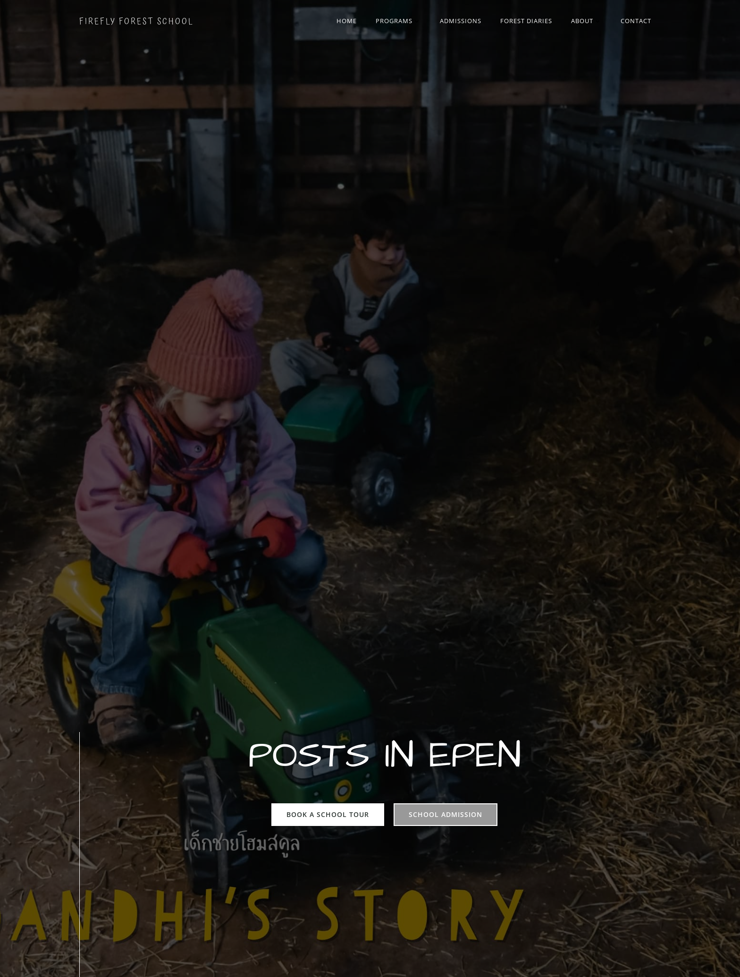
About (586, 21)
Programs (398, 21)
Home (346, 21)
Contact (636, 21)
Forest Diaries (526, 21)
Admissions (460, 21)
